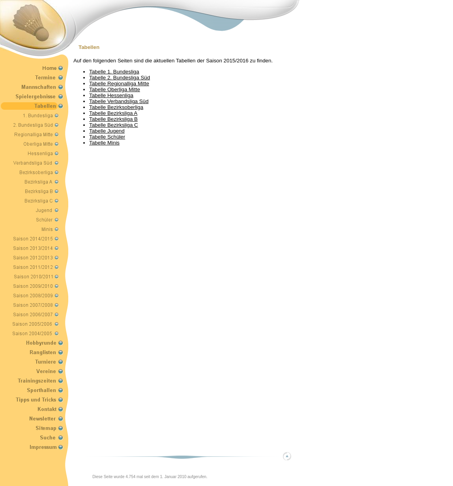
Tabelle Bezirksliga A (113, 113)
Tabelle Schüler (107, 137)
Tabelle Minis (104, 143)
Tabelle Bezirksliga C (113, 125)
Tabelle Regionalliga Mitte (119, 83)
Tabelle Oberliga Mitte (114, 89)
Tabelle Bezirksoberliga (116, 107)
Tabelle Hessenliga (111, 95)
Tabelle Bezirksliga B (113, 119)
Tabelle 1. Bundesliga (114, 72)
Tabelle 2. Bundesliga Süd (119, 78)
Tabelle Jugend (107, 131)
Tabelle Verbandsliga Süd (118, 101)
